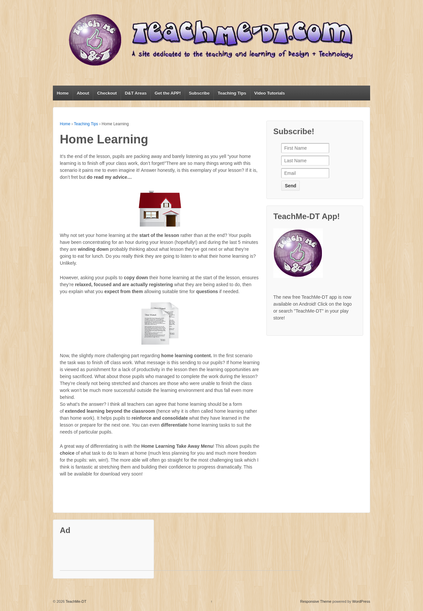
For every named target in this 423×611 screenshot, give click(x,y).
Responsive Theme (315, 601)
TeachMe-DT (76, 601)
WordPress (361, 601)
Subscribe (199, 93)
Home (63, 93)
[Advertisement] (180, 555)
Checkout (107, 93)
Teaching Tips (232, 93)
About (83, 93)
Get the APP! (168, 93)
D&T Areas (136, 93)
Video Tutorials (269, 93)
